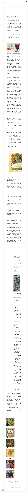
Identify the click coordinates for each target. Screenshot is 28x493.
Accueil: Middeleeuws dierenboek (14, 482)
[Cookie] (3, 490)
